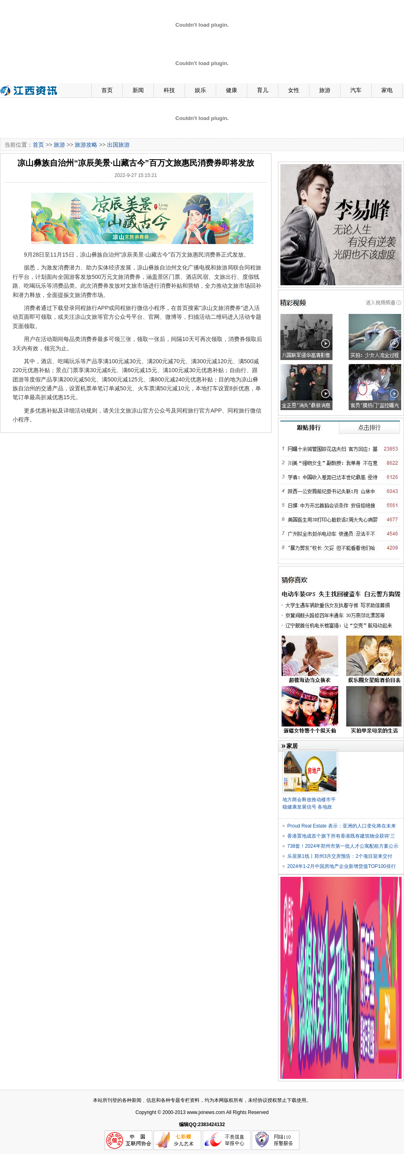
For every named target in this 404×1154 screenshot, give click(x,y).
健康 (231, 90)
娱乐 (200, 90)
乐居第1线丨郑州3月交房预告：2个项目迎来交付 (339, 856)
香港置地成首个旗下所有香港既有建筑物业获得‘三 (341, 836)
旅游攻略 (86, 144)
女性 (293, 90)
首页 (107, 90)
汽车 (356, 90)
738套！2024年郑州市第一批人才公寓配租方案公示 (342, 846)
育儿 (262, 90)
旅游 (324, 90)
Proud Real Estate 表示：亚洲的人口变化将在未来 (341, 826)
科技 (169, 90)
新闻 (138, 90)
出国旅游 (118, 144)
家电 (387, 90)
